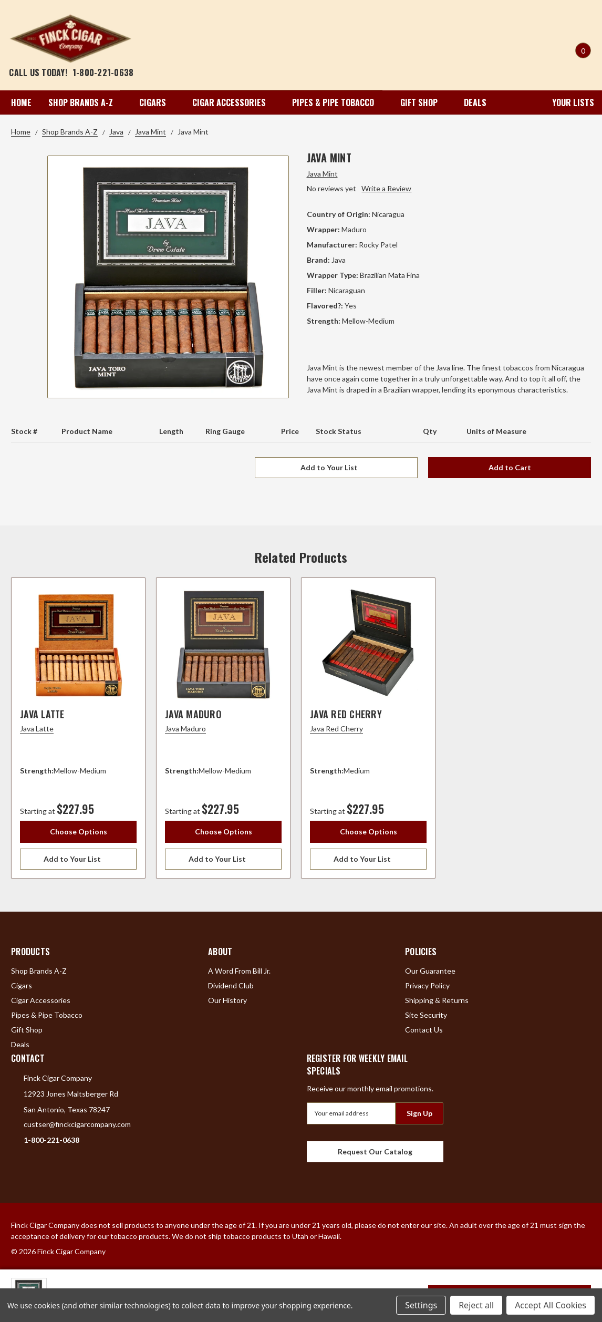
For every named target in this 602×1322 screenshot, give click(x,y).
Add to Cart (510, 467)
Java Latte (42, 714)
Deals (475, 102)
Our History (227, 1000)
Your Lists (566, 102)
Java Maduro (193, 714)
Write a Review (386, 188)
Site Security (426, 1014)
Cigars (157, 102)
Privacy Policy (427, 985)
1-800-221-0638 (103, 72)
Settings (421, 1305)
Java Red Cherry (346, 714)
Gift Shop (423, 102)
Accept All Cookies (550, 1305)
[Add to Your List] (78, 859)
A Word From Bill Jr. (239, 970)
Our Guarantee (430, 970)
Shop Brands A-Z (85, 102)
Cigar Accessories (233, 102)
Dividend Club (231, 985)
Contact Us (424, 1029)
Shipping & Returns (437, 1000)
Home (21, 102)
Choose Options (78, 831)
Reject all (476, 1305)
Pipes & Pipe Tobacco (337, 102)
